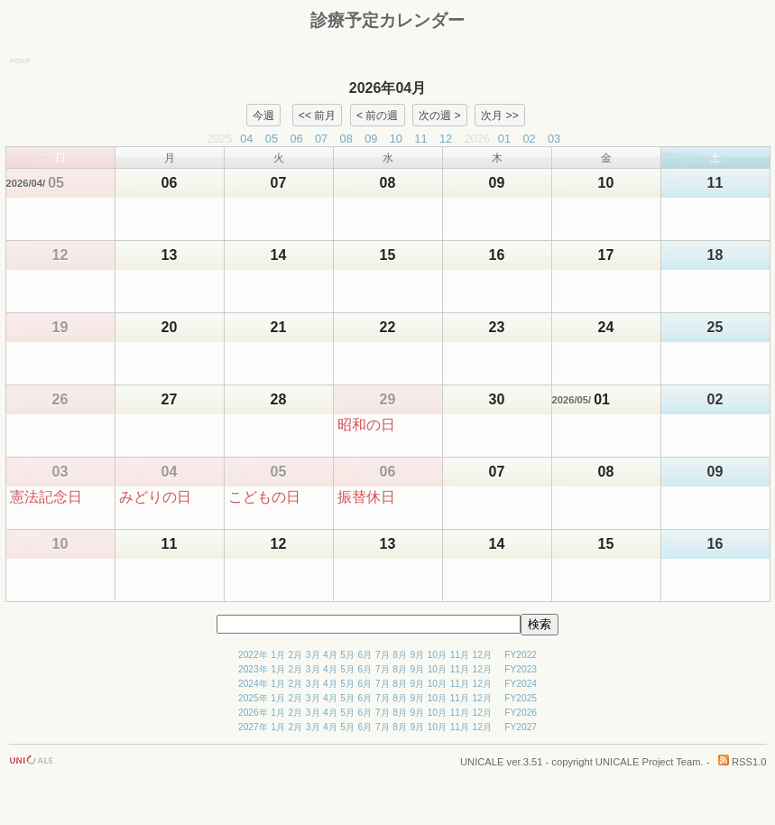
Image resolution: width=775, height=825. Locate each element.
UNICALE (482, 761)
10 (396, 138)
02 (528, 138)
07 (321, 138)
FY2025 (520, 698)
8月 (399, 655)
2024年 (253, 684)
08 (346, 138)
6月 (365, 655)
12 (445, 138)
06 (296, 138)
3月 (313, 655)
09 (370, 138)
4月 (330, 655)
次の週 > (439, 114)
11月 (459, 655)
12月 (482, 655)
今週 (263, 114)
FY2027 (520, 727)
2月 (296, 655)
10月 (437, 655)
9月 (417, 655)
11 (420, 138)
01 (504, 138)
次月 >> (500, 114)
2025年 (253, 698)
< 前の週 (377, 114)
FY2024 (520, 684)
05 (271, 138)
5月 (347, 655)
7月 (382, 655)
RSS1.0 (742, 761)
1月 (278, 655)
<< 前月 (318, 114)
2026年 (253, 713)
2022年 (253, 655)
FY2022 (520, 655)
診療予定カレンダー (387, 20)
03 (554, 138)
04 (246, 138)
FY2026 (520, 713)
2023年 (253, 669)
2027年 (253, 727)
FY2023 (520, 669)
